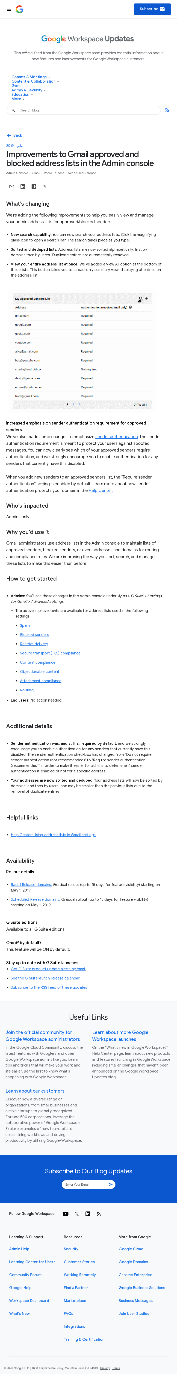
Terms (116, 1368)
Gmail (36, 173)
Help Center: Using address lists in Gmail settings (53, 835)
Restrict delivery (34, 644)
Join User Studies (134, 1313)
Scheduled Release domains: (35, 899)
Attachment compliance (40, 681)
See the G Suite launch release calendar (45, 978)
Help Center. (101, 490)
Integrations (74, 1326)
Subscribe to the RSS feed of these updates (49, 987)
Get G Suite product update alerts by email (48, 969)
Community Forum (25, 1275)
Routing (27, 690)
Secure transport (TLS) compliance (50, 653)
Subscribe (152, 9)
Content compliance (38, 662)
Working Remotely (80, 1275)
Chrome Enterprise (135, 1275)
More (18, 99)
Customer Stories (79, 1262)
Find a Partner (76, 1288)
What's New (19, 1313)
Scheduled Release (82, 173)
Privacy (105, 1368)
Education (22, 95)
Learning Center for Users (32, 1262)
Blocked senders (34, 635)
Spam (25, 625)
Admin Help (19, 1249)
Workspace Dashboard (29, 1301)
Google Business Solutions (142, 1288)
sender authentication (116, 436)
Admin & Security (29, 90)
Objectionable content (39, 671)
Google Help (20, 1288)
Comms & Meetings (31, 77)
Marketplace (75, 1301)
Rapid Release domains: (31, 885)
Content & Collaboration (35, 81)
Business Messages (136, 1301)
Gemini (20, 86)
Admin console (17, 173)
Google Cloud (131, 1249)
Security (71, 1249)
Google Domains (133, 1262)
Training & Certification (84, 1339)
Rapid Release (54, 173)
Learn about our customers (35, 1091)
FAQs (68, 1313)
